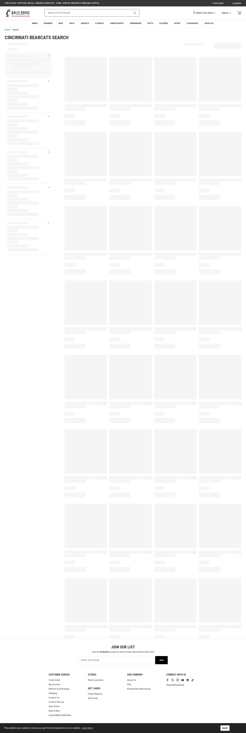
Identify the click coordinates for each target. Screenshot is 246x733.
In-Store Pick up (56, 702)
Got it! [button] (225, 728)
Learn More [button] (87, 728)
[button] (204, 12)
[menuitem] (35, 23)
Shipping (53, 693)
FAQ (129, 684)
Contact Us (54, 697)
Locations (237, 3)
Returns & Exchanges (59, 689)
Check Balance (95, 694)
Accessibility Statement (60, 715)
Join (161, 660)
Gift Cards (93, 698)
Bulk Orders (54, 710)
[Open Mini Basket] (239, 13)
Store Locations (95, 680)
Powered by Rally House (138, 689)
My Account (54, 684)
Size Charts (54, 706)
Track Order (218, 3)
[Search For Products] (84, 12)
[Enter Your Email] (116, 660)
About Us (131, 680)
